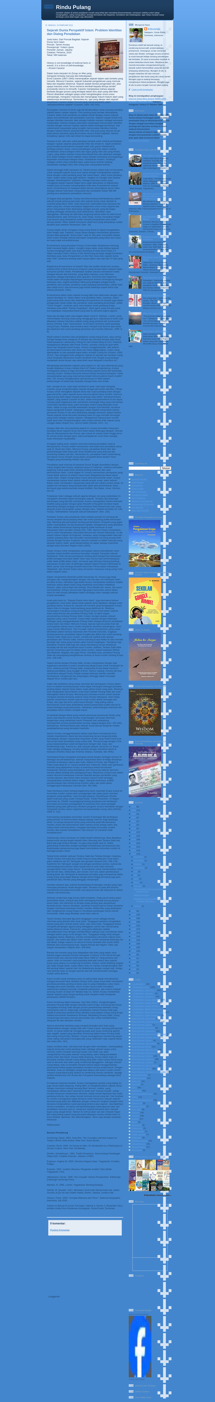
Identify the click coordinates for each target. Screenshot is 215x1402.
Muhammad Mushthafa (138, 1314)
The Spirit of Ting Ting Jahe (156, 295)
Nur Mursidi (137, 507)
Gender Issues (139, 1106)
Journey (136, 1112)
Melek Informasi (141, 895)
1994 (133, 973)
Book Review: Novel (141, 1046)
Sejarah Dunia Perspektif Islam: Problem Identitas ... (149, 900)
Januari (137, 906)
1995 (133, 969)
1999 (133, 954)
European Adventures (142, 1100)
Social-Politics (139, 1147)
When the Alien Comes (154, 313)
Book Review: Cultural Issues (105, 1212)
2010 (133, 914)
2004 (133, 936)
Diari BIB (136, 1084)
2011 (133, 911)
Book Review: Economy (143, 1028)
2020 (133, 825)
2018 (133, 832)
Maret (136, 882)
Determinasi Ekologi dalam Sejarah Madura (156, 174)
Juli (135, 871)
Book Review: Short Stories (145, 1065)
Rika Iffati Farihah (140, 510)
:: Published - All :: (62, 1212)
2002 (133, 943)
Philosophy (137, 1128)
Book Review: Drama (142, 1024)
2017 (133, 836)
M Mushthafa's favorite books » (157, 1195)
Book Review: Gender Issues (146, 1037)
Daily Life (136, 1081)
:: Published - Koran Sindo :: (145, 1003)
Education (137, 1090)
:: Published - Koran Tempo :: (146, 1006)
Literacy (136, 1115)
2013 (133, 850)
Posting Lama (114, 1290)
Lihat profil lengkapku (142, 89)
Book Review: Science (142, 1062)
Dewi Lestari (138, 488)
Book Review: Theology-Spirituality (149, 1072)
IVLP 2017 (136, 1109)
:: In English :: (138, 984)
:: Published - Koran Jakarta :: (146, 999)
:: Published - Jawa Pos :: (144, 990)
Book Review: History (116, 1213)
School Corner (139, 1144)
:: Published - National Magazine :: (148, 1012)
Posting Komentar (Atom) (74, 1296)
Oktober (138, 864)
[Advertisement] (84, 1262)
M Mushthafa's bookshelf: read (150, 1157)
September (139, 868)
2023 (133, 814)
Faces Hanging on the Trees (156, 277)
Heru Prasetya (138, 498)
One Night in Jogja (152, 155)
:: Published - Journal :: (81, 1212)
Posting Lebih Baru (58, 1290)
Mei (135, 875)
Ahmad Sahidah (139, 479)
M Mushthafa (154, 29)
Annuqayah (137, 485)
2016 (133, 839)
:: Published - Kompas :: (143, 996)
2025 (133, 806)
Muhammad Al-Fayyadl (143, 504)
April (136, 879)
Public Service (139, 1134)
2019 (133, 828)
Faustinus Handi (140, 495)
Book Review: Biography (144, 1018)
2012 (133, 854)
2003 (133, 940)
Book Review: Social (142, 1068)
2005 (133, 932)
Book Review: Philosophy (144, 1053)
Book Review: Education (143, 1031)
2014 (133, 847)
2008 (133, 922)
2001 (133, 947)
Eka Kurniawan (139, 492)
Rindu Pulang (73, 7)
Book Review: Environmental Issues (149, 1034)
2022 (133, 817)
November (139, 860)
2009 (133, 918)
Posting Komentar (60, 1230)
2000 (133, 951)
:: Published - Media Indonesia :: (147, 1009)
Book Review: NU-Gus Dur (144, 1050)
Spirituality (137, 1150)
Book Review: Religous (143, 1059)
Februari (138, 886)
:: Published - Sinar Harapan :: (146, 1015)
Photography (138, 1131)
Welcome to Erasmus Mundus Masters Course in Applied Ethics (156, 196)
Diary (134, 1087)
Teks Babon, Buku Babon (155, 331)
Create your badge (137, 1379)
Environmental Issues (142, 1094)
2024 (133, 810)
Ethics (135, 1097)
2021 (133, 821)
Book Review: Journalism (144, 1043)
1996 (133, 965)
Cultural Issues (139, 1078)
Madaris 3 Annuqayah (142, 501)
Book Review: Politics (142, 1056)
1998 (133, 958)
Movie (134, 1122)
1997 (133, 962)
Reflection (137, 1137)
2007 (133, 925)
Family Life (137, 1103)
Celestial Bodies (139, 1075)
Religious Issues (140, 1141)
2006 (133, 929)
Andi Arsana (138, 482)
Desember (139, 857)
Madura (135, 1119)
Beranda (88, 1290)
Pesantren (137, 1125)
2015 (133, 843)
